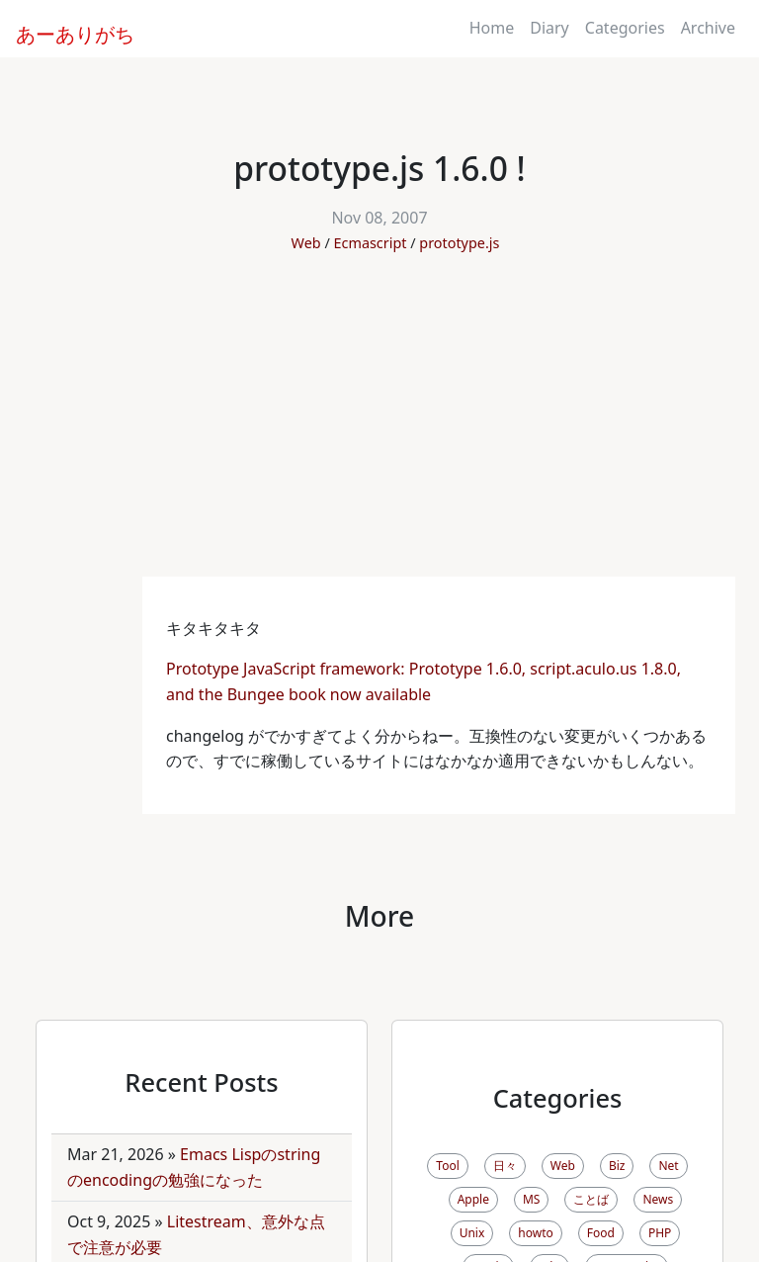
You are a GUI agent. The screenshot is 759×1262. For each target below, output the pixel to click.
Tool (447, 1165)
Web (306, 242)
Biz (617, 1165)
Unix (472, 1232)
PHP (659, 1232)
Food (601, 1232)
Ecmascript (370, 242)
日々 (505, 1165)
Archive (708, 28)
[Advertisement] (379, 428)
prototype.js (459, 242)
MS (531, 1199)
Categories (625, 28)
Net (668, 1165)
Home (492, 28)
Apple (473, 1199)
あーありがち (64, 32)
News (657, 1199)
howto (535, 1232)
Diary (549, 28)
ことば (591, 1199)
